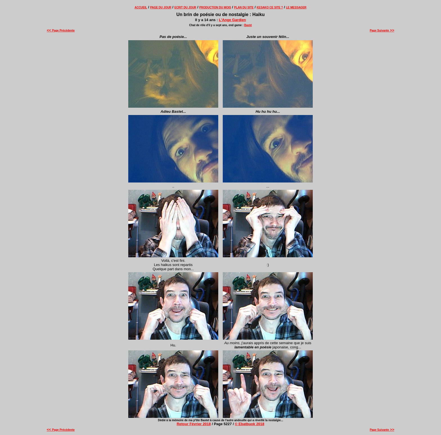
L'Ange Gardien (232, 20)
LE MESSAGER (296, 7)
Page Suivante (382, 30)
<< (49, 30)
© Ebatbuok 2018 (249, 424)
